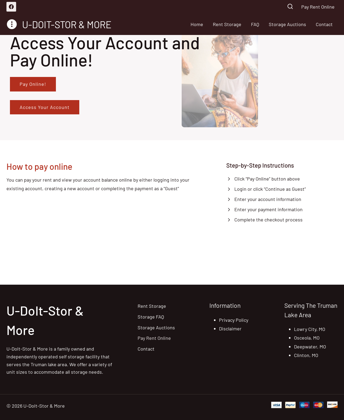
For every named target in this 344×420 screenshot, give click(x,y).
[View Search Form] (290, 6)
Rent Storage (227, 24)
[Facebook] (11, 7)
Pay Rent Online (318, 7)
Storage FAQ (151, 317)
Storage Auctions (287, 24)
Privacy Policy (233, 320)
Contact (324, 24)
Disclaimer (230, 328)
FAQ (255, 24)
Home (197, 24)
